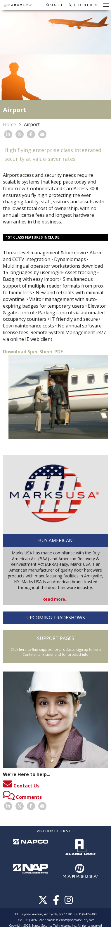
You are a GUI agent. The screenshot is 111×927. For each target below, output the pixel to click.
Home (9, 124)
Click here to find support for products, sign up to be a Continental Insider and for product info (56, 652)
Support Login (83, 5)
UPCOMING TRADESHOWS (55, 617)
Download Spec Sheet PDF (33, 351)
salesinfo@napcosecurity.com (75, 920)
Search (54, 5)
